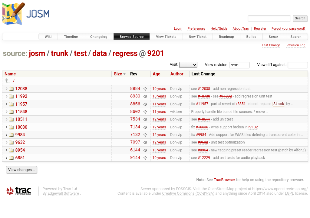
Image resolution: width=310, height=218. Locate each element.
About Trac (241, 29)
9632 (20, 148)
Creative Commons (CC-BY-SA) (188, 202)
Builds (251, 37)
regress (125, 53)
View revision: (216, 64)
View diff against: (282, 64)
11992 (21, 97)
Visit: (174, 64)
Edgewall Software (63, 202)
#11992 (225, 98)
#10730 (204, 98)
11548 (21, 114)
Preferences (196, 29)
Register (260, 29)
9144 (135, 166)
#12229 (204, 166)
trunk (59, 53)
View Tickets (166, 37)
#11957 (202, 106)
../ (13, 80)
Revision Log (295, 45)
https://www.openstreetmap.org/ (280, 198)
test (80, 53)
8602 (135, 115)
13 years (159, 158)
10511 (21, 123)
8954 (20, 157)
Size (118, 73)
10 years (159, 89)
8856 (135, 106)
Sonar (273, 37)
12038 (21, 88)
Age (156, 73)
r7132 (253, 132)
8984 (135, 89)
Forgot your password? (288, 29)
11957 (21, 106)
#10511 (204, 123)
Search (296, 37)
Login (178, 29)
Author (176, 73)
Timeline (71, 37)
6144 (135, 158)
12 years (159, 123)
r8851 (241, 106)
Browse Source (132, 37)
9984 (20, 140)
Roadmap (226, 37)
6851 (20, 166)
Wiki (48, 37)
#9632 (203, 149)
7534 (135, 123)
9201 (155, 53)
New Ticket (198, 37)
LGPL (289, 202)
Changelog (98, 37)
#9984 (201, 141)
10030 (21, 131)
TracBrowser (224, 189)
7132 (135, 141)
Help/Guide (219, 29)
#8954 (203, 158)
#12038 (204, 89)
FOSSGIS (183, 198)
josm (37, 53)
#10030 (202, 132)
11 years (159, 106)
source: (15, 53)
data (99, 53)
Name (10, 73)
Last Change (271, 45)
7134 (135, 132)
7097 (135, 149)
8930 (135, 98)
